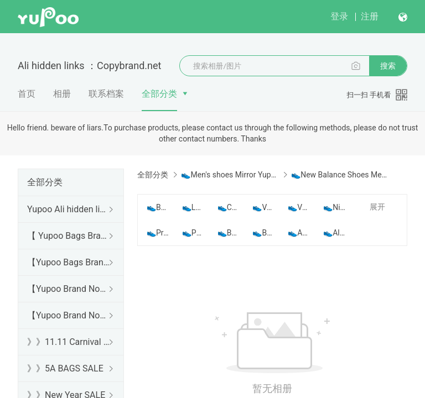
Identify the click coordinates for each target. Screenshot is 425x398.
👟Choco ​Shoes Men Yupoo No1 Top (228, 207)
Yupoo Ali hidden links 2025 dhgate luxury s (68, 209)
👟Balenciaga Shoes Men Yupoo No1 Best (263, 232)
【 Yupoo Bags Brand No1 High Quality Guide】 (68, 236)
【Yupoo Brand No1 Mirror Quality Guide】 (68, 315)
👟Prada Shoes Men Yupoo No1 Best (158, 232)
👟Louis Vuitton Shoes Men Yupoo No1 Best (193, 207)
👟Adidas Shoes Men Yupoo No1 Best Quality (299, 232)
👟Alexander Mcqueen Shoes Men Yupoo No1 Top (334, 232)
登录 (339, 16)
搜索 (388, 65)
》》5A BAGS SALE (65, 368)
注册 (370, 16)
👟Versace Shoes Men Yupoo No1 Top (299, 207)
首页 (26, 93)
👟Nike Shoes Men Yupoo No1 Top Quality (334, 207)
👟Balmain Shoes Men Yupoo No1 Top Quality (158, 207)
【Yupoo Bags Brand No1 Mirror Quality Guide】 (68, 262)
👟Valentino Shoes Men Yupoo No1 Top (263, 207)
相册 (62, 93)
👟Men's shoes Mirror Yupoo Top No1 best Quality (229, 174)
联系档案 (106, 93)
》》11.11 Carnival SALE (68, 342)
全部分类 (159, 93)
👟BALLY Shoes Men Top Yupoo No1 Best (228, 232)
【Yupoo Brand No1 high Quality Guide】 (68, 289)
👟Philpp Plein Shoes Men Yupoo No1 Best (193, 232)
